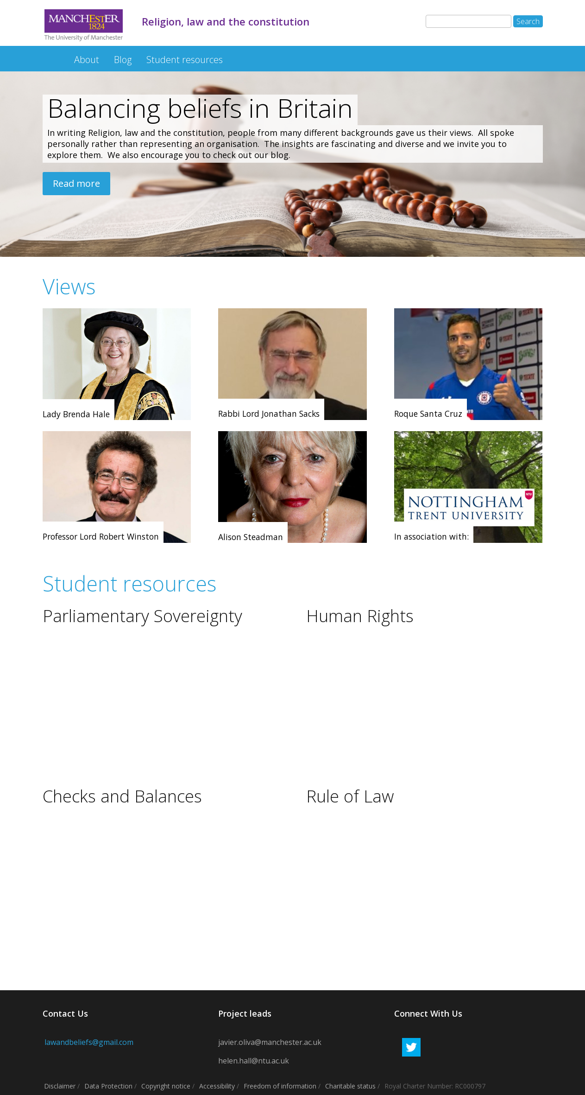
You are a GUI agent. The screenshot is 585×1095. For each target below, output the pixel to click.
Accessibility (217, 1086)
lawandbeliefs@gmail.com (88, 1042)
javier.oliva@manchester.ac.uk (269, 1042)
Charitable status (350, 1086)
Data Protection (108, 1086)
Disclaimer (59, 1086)
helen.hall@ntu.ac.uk (253, 1061)
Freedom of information (280, 1086)
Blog (123, 59)
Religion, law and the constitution (50, 55)
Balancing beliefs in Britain (200, 107)
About (86, 59)
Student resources (184, 59)
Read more (76, 183)
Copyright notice (165, 1086)
